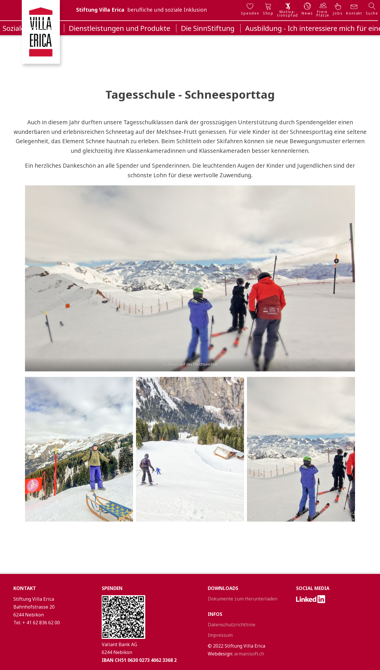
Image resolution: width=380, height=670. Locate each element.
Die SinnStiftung (207, 28)
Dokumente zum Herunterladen (242, 598)
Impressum (220, 635)
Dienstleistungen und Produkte (119, 28)
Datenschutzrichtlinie (231, 624)
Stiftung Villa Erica (100, 9)
